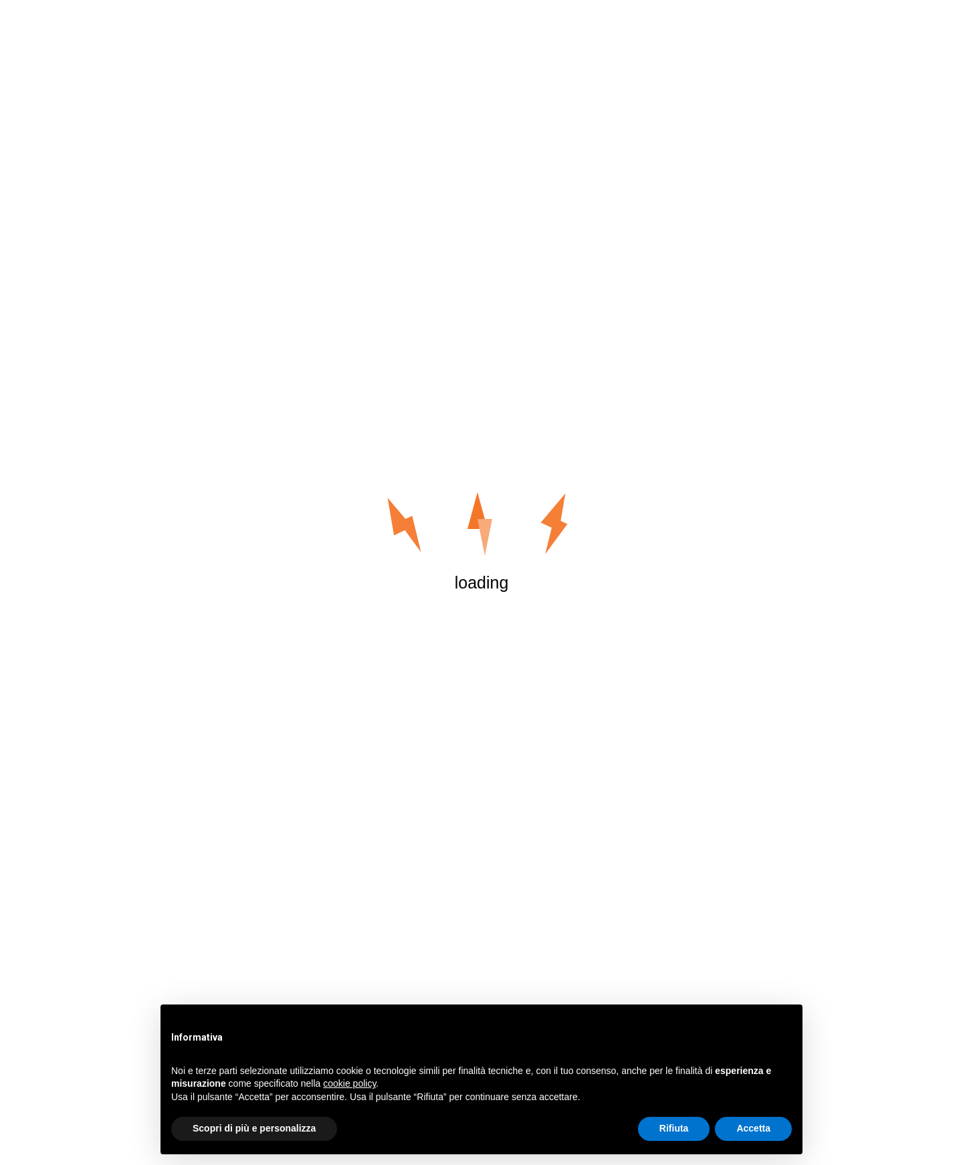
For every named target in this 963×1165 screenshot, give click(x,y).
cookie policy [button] (349, 1083)
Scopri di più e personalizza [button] (254, 1128)
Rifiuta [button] (674, 1128)
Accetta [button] (753, 1128)
